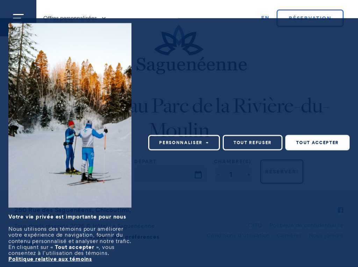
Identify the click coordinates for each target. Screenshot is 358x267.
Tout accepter (317, 141)
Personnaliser (184, 141)
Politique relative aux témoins (50, 257)
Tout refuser (253, 141)
